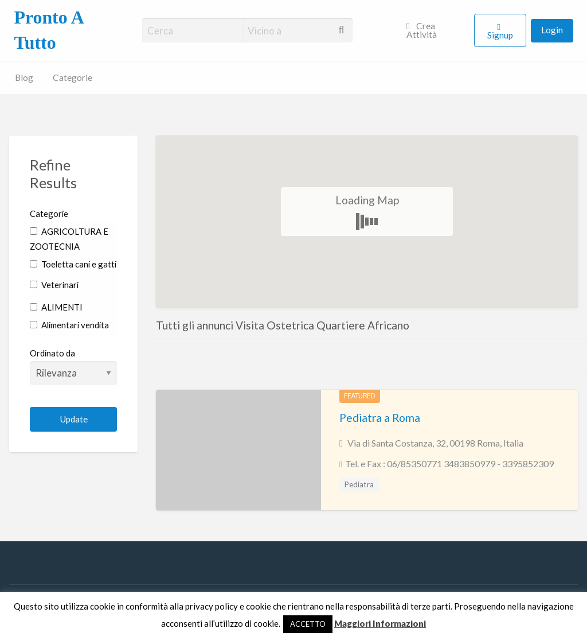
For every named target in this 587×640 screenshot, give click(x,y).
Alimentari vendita (69, 325)
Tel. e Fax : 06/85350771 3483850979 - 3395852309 (449, 463)
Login (552, 30)
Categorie (72, 77)
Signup (500, 35)
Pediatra (359, 484)
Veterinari (54, 285)
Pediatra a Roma (379, 417)
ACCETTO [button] (308, 624)
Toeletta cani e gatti (73, 264)
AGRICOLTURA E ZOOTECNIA (69, 239)
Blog (24, 77)
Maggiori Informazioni (380, 623)
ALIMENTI (56, 307)
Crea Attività (421, 30)
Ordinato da (73, 366)
